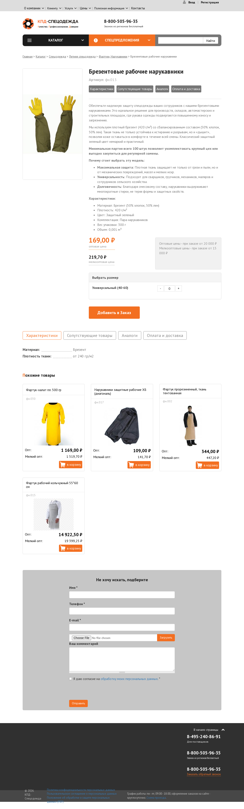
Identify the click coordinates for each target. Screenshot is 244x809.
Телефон (77, 604)
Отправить (78, 703)
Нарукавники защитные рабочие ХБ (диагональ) (120, 391)
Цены (83, 8)
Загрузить (166, 637)
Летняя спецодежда (82, 56)
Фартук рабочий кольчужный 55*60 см (52, 485)
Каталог (66, 40)
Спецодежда (57, 56)
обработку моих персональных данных (129, 679)
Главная (28, 56)
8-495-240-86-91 (204, 736)
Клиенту (52, 8)
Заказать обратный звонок (204, 774)
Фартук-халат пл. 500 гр (43, 390)
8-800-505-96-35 (121, 21)
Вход (191, 2)
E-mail (75, 620)
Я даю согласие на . (114, 679)
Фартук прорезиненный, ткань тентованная (184, 391)
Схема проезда (156, 797)
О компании (32, 8)
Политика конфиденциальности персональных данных (81, 790)
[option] (52, 124)
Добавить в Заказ (114, 312)
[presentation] (101, 691)
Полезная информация (109, 8)
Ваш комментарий (83, 643)
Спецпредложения (127, 40)
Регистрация (210, 2)
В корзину (74, 464)
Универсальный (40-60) (110, 288)
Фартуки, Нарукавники (113, 56)
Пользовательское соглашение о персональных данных (82, 793)
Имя (73, 587)
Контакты (138, 8)
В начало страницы (206, 730)
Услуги (69, 8)
